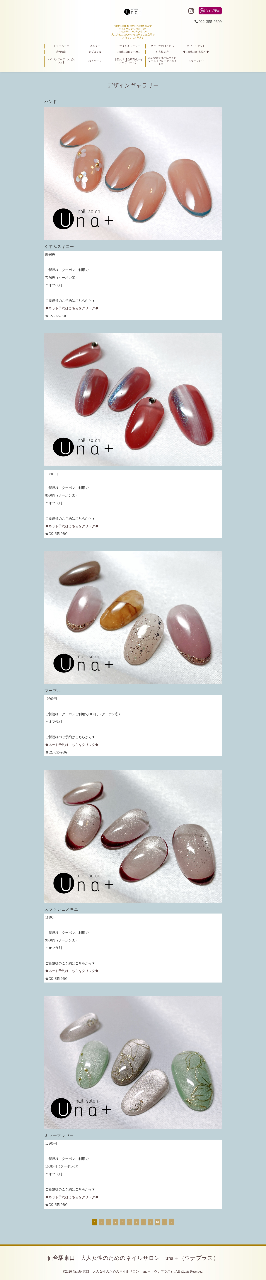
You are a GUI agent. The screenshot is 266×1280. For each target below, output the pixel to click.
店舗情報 (61, 52)
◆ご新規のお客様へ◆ (196, 52)
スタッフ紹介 (196, 61)
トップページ (61, 46)
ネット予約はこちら (162, 46)
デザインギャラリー (128, 46)
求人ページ (94, 61)
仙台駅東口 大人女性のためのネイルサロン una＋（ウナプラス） (133, 1258)
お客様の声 (162, 52)
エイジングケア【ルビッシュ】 (61, 61)
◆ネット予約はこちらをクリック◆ (71, 308)
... (164, 1222)
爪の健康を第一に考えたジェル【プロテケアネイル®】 (162, 60)
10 (157, 1222)
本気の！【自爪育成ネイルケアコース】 (128, 61)
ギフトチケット (196, 46)
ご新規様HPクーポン (129, 52)
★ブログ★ (94, 52)
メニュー (95, 46)
